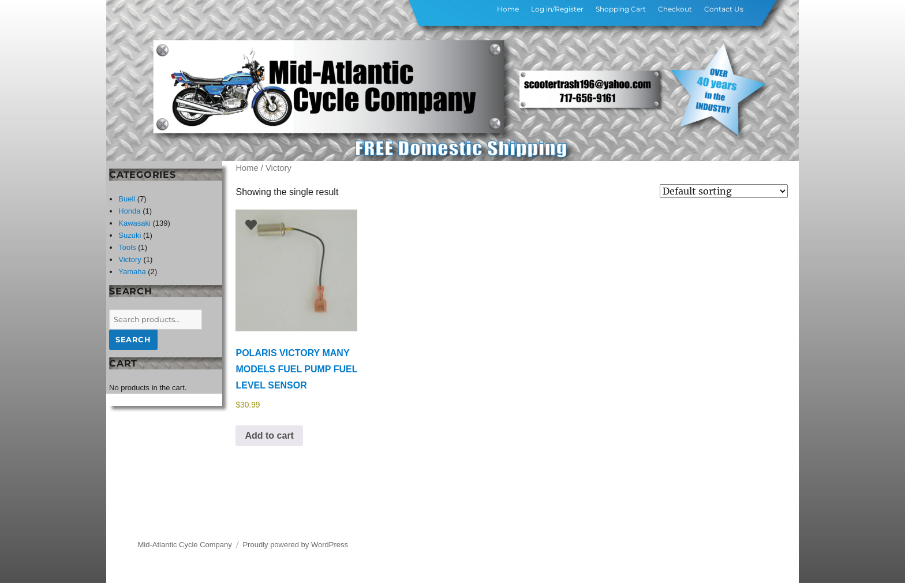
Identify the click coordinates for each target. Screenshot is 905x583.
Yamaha (131, 271)
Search (133, 339)
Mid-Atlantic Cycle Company (185, 544)
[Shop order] (724, 191)
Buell (126, 199)
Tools (127, 247)
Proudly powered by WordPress (295, 544)
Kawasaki (134, 223)
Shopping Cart (621, 9)
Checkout (675, 9)
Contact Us (723, 9)
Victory (129, 259)
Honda (129, 211)
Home (508, 9)
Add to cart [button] (269, 435)
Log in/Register (557, 9)
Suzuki (129, 235)
